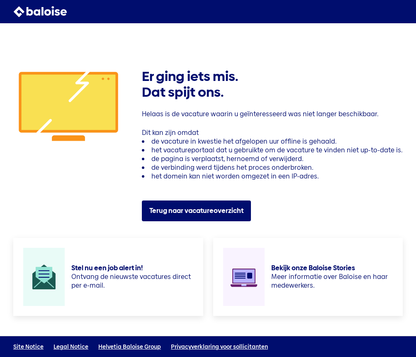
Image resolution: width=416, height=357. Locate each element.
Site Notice (28, 347)
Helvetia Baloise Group (129, 347)
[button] (398, 11)
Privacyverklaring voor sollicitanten (219, 347)
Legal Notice (71, 347)
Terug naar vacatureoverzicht (196, 210)
